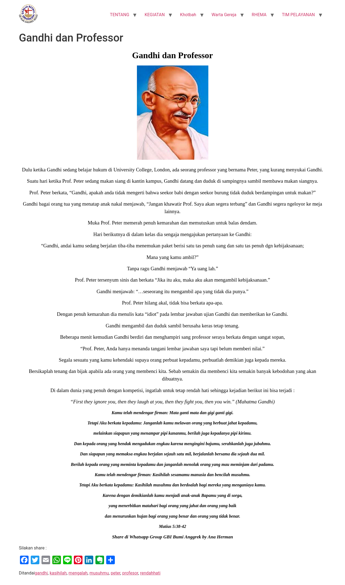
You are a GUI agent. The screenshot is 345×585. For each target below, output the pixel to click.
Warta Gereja (224, 14)
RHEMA (259, 14)
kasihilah (58, 573)
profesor (130, 573)
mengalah (77, 573)
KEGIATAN (154, 14)
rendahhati (150, 573)
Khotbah (188, 14)
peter (115, 573)
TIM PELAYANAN (298, 14)
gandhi (41, 573)
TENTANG (119, 14)
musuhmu (99, 573)
